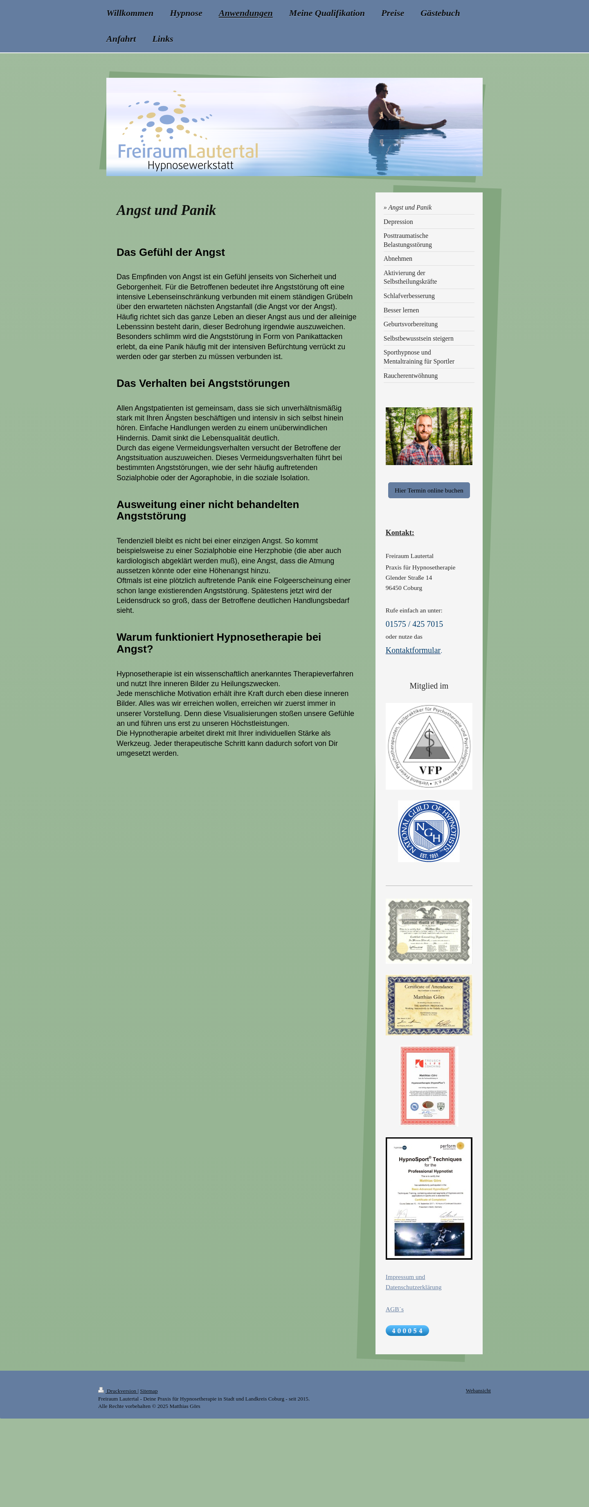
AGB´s (395, 1309)
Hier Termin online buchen (429, 490)
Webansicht (478, 1390)
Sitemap (148, 1391)
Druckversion (117, 1391)
